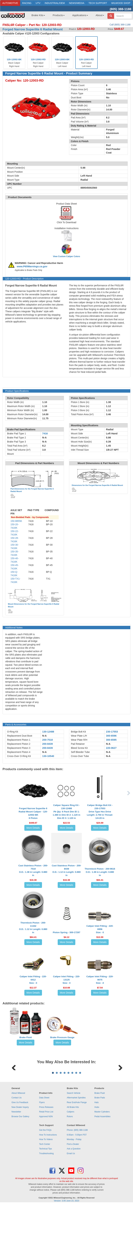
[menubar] (66, 16)
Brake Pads (99, 1140)
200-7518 (47, 739)
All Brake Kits (73, 1149)
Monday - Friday (74, 1181)
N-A (44, 735)
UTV (38, 3)
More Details (33, 827)
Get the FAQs (45, 1172)
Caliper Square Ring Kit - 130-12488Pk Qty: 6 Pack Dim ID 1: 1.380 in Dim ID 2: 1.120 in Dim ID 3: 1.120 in (66, 811)
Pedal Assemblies (102, 1158)
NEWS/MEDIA (76, 3)
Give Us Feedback (20, 1144)
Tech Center (44, 1186)
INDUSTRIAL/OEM (55, 3)
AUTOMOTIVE (10, 3)
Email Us (71, 1195)
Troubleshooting (46, 1195)
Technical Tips (45, 1191)
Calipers (70, 1154)
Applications (80, 15)
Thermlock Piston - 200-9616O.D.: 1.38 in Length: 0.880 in (100, 872)
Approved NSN (46, 1158)
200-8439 (47, 744)
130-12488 (48, 731)
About (100, 15)
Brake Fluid (25, 1037)
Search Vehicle (73, 1135)
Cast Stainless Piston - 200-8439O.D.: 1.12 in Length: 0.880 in (66, 870)
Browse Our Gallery (20, 1158)
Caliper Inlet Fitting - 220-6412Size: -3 (33, 979)
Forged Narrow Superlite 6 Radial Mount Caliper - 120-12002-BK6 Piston (33, 813)
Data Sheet (44, 1140)
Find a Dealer (73, 1186)
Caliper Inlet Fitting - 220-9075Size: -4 (99, 979)
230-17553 (112, 731)
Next (119, 1087)
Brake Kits (38, 15)
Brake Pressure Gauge (62, 1037)
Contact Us (16, 1140)
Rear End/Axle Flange (77, 1144)
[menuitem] (37, 16)
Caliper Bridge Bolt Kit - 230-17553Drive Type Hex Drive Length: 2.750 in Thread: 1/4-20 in (100, 811)
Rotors (70, 1158)
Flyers (42, 1144)
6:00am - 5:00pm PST (77, 1177)
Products (59, 15)
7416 (45, 433)
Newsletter (16, 1154)
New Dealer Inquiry (20, 1149)
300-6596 (111, 735)
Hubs (96, 1149)
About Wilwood (18, 1135)
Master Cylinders (102, 1154)
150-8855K (16, 521)
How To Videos (46, 1181)
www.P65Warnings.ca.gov (32, 266)
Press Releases (46, 1149)
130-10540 (48, 756)
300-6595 (111, 739)
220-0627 (111, 748)
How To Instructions (48, 1177)
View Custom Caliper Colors (66, 256)
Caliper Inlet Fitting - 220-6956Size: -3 (99, 929)
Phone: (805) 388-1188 (77, 1172)
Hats (96, 1144)
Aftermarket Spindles (76, 1140)
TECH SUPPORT (97, 3)
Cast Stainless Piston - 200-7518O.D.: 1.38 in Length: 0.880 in (33, 870)
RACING (26, 3)
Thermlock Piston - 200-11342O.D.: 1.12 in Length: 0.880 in (33, 927)
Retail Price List (46, 1154)
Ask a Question (74, 1191)
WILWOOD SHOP (120, 3)
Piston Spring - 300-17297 (66, 932)
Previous (13, 1087)
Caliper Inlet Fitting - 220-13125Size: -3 (66, 979)
